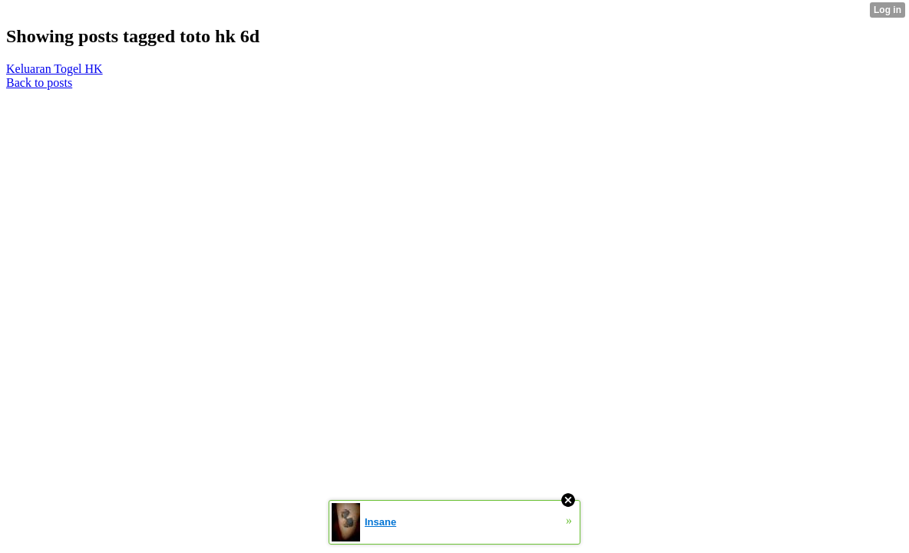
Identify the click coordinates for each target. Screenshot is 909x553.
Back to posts (39, 82)
